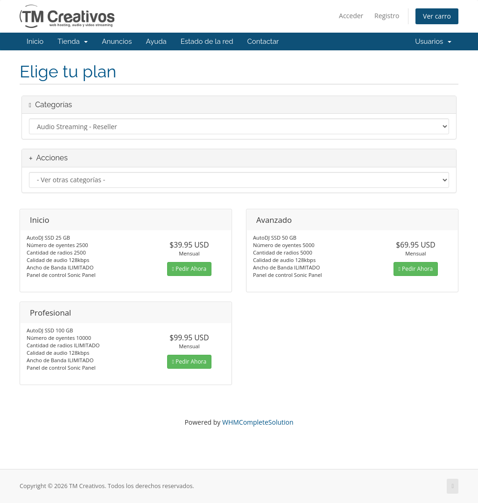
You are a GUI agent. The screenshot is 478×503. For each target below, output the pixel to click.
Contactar (263, 41)
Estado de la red (207, 41)
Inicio (35, 41)
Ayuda (156, 41)
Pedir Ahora (189, 269)
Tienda (72, 41)
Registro (386, 15)
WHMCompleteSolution (258, 422)
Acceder (351, 15)
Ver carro (437, 16)
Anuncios (117, 41)
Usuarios (433, 41)
